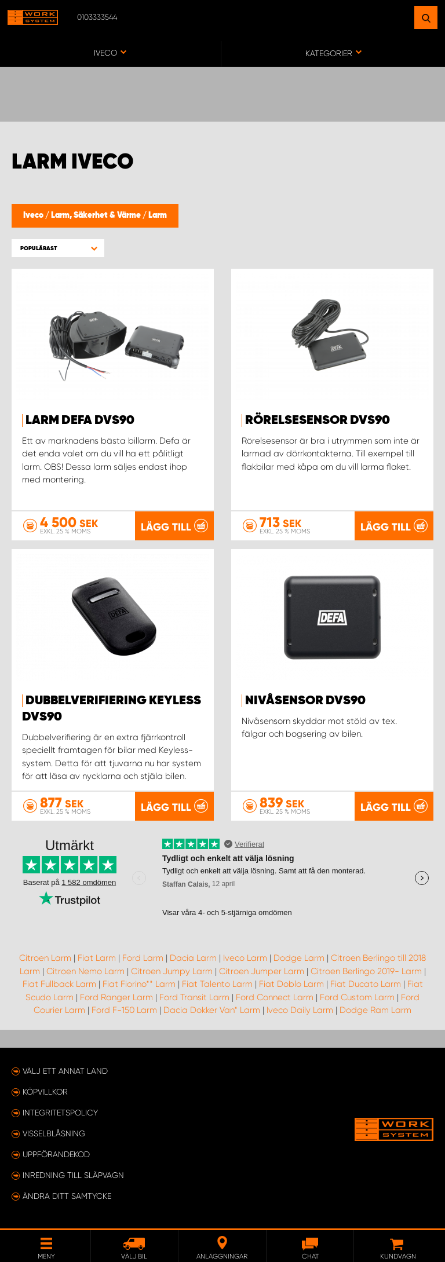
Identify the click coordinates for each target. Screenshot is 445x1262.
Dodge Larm (298, 958)
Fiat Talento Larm (217, 984)
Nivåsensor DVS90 (305, 700)
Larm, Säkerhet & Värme (97, 215)
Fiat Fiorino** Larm (139, 984)
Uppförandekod (56, 1154)
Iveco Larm (245, 958)
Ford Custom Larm (357, 997)
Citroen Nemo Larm (85, 971)
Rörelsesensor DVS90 (317, 420)
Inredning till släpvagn (73, 1175)
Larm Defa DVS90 (79, 420)
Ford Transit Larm (194, 997)
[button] (58, 248)
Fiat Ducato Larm (365, 984)
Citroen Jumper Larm (261, 971)
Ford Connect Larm (274, 997)
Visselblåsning (54, 1133)
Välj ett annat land (65, 1071)
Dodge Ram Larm (375, 1010)
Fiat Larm (97, 958)
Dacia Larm (193, 958)
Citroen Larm (45, 958)
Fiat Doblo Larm (291, 984)
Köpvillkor (45, 1091)
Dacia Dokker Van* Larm (211, 1010)
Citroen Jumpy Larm (172, 971)
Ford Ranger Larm (116, 997)
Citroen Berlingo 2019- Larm (366, 971)
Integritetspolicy (60, 1112)
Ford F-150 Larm (124, 1010)
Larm (157, 215)
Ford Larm (142, 958)
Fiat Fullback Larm (59, 984)
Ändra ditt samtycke (67, 1196)
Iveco (34, 215)
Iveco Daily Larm (300, 1010)
